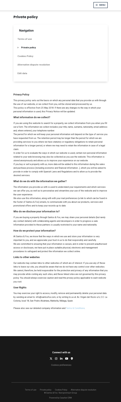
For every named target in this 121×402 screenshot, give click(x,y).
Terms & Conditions (75, 308)
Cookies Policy (25, 56)
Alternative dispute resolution (34, 64)
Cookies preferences (61, 365)
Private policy (28, 47)
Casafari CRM (66, 398)
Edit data (22, 73)
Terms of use (25, 39)
